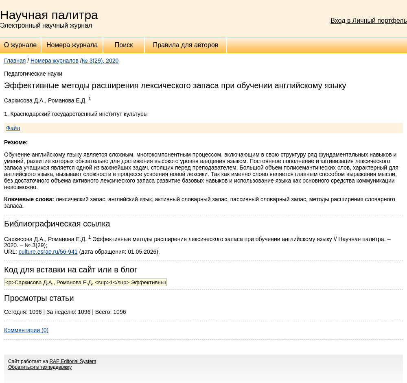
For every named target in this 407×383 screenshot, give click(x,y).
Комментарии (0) (26, 330)
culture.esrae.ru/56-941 (48, 251)
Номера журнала (72, 44)
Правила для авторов (186, 44)
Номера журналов (55, 60)
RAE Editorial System (72, 361)
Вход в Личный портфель (368, 20)
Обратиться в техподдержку (40, 367)
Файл (13, 128)
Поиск (124, 44)
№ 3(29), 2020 (100, 60)
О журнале (20, 44)
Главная (15, 60)
